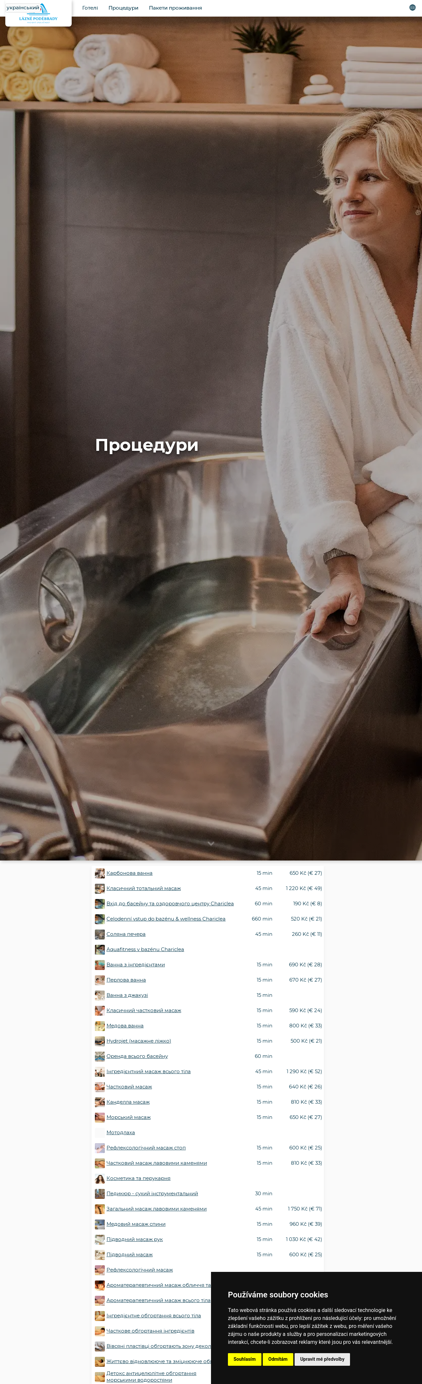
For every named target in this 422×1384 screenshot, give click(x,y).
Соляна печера (126, 934)
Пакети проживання (175, 8)
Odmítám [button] (278, 1359)
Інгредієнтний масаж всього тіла (148, 1071)
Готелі (90, 8)
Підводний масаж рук (134, 1239)
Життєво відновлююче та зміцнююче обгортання (170, 1361)
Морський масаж (128, 1117)
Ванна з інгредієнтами (135, 964)
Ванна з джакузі (127, 995)
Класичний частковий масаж (143, 1010)
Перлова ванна (126, 980)
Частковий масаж (129, 1086)
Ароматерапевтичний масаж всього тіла (158, 1300)
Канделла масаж (128, 1102)
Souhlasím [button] (245, 1359)
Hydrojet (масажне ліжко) (138, 1041)
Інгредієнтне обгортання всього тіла (153, 1315)
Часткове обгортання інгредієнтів (150, 1331)
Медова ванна (125, 1025)
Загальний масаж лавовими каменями (156, 1209)
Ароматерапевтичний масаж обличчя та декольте (171, 1285)
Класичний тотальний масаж (143, 888)
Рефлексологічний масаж (139, 1270)
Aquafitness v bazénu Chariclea (145, 949)
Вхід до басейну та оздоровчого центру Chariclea (170, 903)
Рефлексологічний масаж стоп (146, 1147)
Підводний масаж (129, 1254)
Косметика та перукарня (138, 1178)
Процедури (123, 8)
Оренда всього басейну (137, 1056)
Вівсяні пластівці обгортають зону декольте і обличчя (175, 1346)
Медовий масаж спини (136, 1224)
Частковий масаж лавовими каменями (156, 1163)
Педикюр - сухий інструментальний (152, 1193)
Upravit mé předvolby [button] (322, 1359)
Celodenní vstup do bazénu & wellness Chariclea (166, 919)
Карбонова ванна (129, 873)
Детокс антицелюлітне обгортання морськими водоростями (151, 1377)
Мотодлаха (120, 1132)
